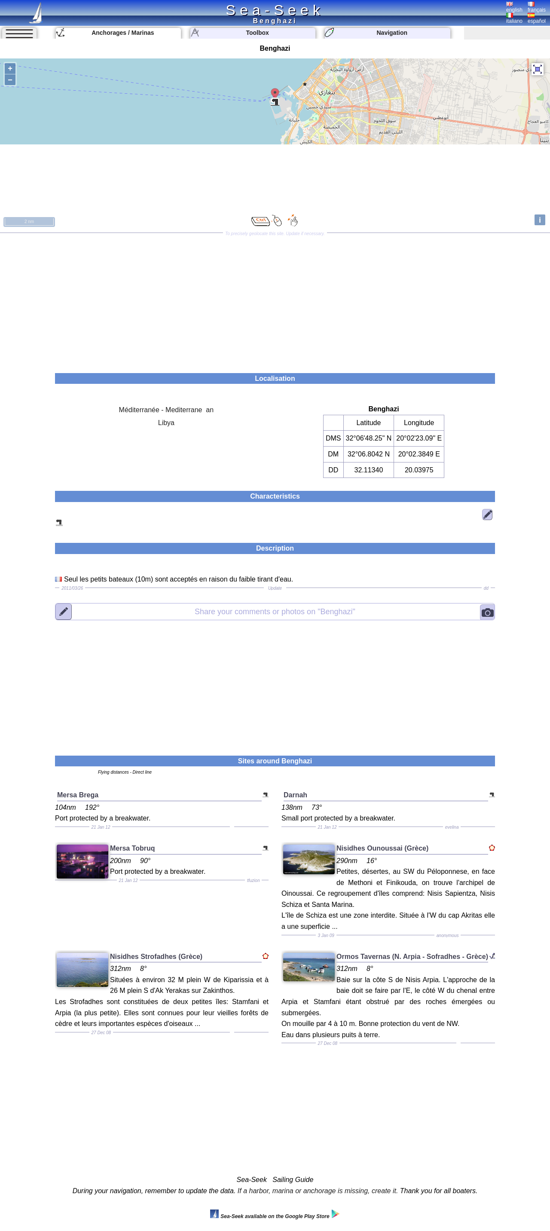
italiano (514, 18)
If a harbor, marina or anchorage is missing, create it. (318, 1190)
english (514, 7)
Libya (166, 422)
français (537, 7)
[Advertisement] (275, 300)
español (537, 18)
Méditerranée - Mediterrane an (166, 409)
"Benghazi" (275, 611)
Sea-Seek (275, 10)
